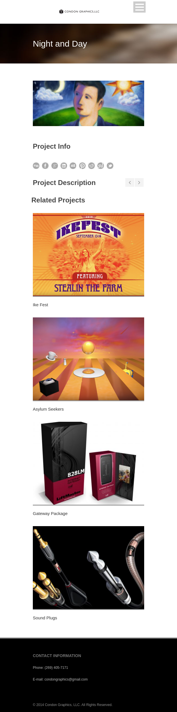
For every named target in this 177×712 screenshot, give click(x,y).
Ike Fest (40, 304)
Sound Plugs (45, 617)
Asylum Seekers (48, 409)
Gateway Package (50, 513)
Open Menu (139, 7)
